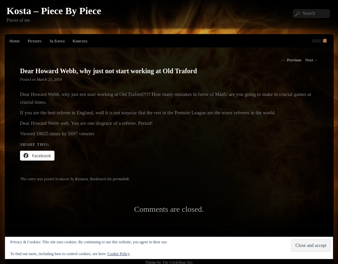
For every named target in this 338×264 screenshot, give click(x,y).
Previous (291, 60)
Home (14, 40)
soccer (64, 179)
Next (311, 60)
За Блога (57, 40)
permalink (121, 179)
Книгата (80, 40)
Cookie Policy (118, 254)
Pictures (34, 40)
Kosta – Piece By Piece (54, 10)
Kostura (81, 179)
